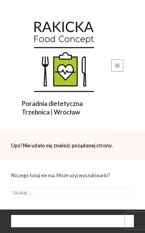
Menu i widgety (117, 71)
